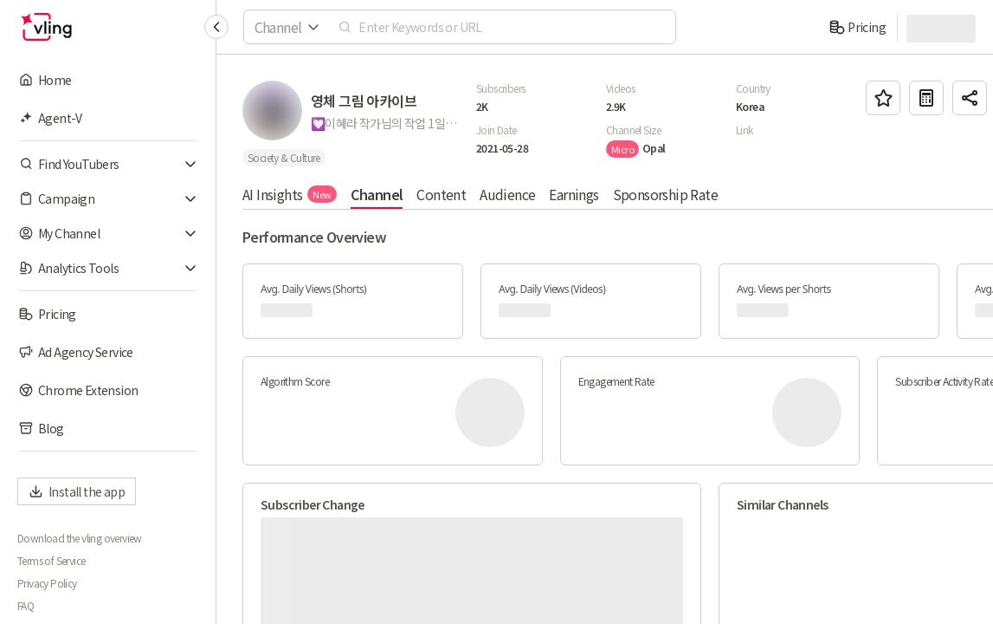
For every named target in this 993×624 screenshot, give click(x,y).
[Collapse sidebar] (216, 27)
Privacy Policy (47, 583)
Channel (377, 194)
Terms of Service (51, 561)
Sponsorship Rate (665, 194)
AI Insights (289, 194)
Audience (507, 194)
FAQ (25, 606)
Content (441, 194)
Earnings (573, 194)
